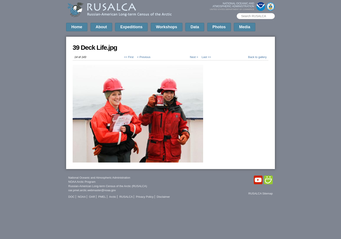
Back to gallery (257, 57)
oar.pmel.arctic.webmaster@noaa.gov (92, 190)
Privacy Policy (145, 196)
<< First (129, 57)
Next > (194, 57)
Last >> (206, 57)
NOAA (82, 196)
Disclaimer (163, 196)
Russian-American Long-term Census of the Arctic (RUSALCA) (107, 186)
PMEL (102, 196)
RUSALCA (126, 196)
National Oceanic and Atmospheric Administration (99, 177)
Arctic (112, 196)
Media (244, 27)
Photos (219, 27)
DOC (71, 196)
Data (195, 27)
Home (76, 27)
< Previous (143, 57)
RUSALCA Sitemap (260, 193)
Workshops (166, 27)
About (101, 27)
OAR (92, 196)
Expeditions (131, 27)
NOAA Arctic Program (81, 181)
